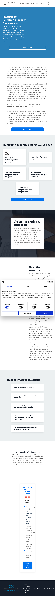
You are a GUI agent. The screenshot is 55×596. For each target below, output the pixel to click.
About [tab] (45, 286)
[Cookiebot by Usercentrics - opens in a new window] (47, 282)
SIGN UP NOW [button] (27, 48)
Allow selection (27, 313)
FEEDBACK (26, 588)
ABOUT (43, 3)
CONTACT (36, 3)
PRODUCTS (28, 3)
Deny (10, 313)
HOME (22, 3)
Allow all (45, 313)
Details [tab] (27, 286)
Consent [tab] (9, 286)
